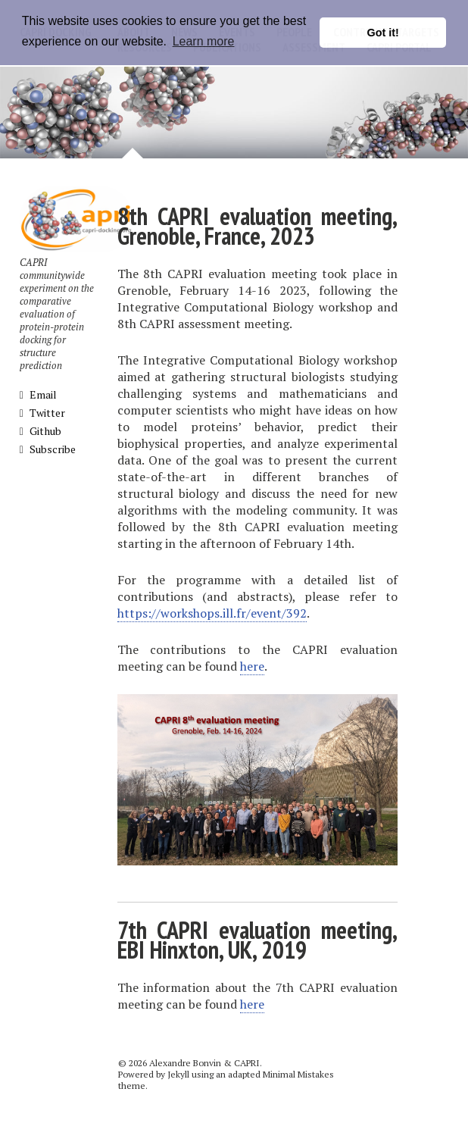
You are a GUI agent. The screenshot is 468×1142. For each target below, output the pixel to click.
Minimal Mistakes (298, 1074)
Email (38, 394)
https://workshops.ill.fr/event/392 (212, 613)
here (252, 666)
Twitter (42, 412)
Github (40, 431)
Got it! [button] (383, 33)
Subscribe (48, 449)
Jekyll (178, 1074)
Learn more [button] (204, 41)
